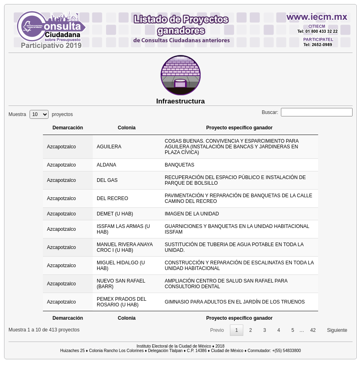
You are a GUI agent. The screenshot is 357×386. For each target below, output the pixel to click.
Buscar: (307, 112)
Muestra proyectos (40, 114)
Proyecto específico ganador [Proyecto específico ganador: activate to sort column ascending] (241, 128)
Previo (217, 330)
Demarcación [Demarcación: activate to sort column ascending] (67, 128)
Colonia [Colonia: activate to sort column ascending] (127, 128)
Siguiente (337, 330)
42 (313, 330)
